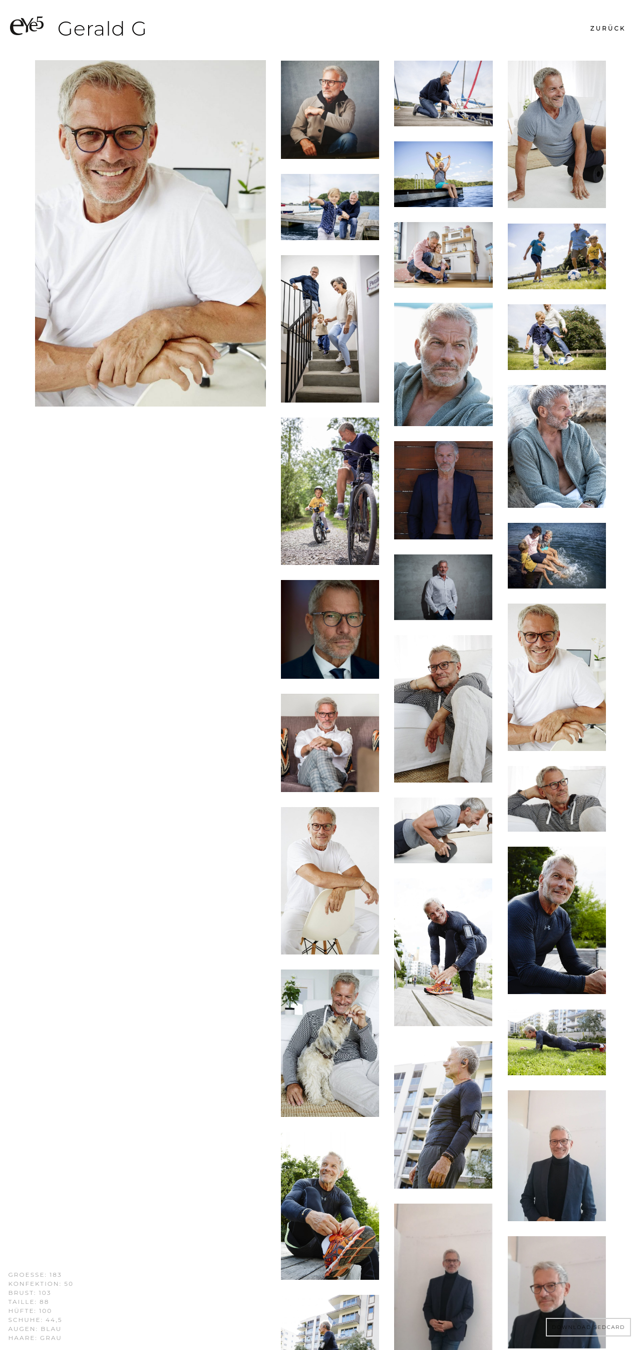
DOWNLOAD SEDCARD (588, 1327)
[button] (608, 29)
